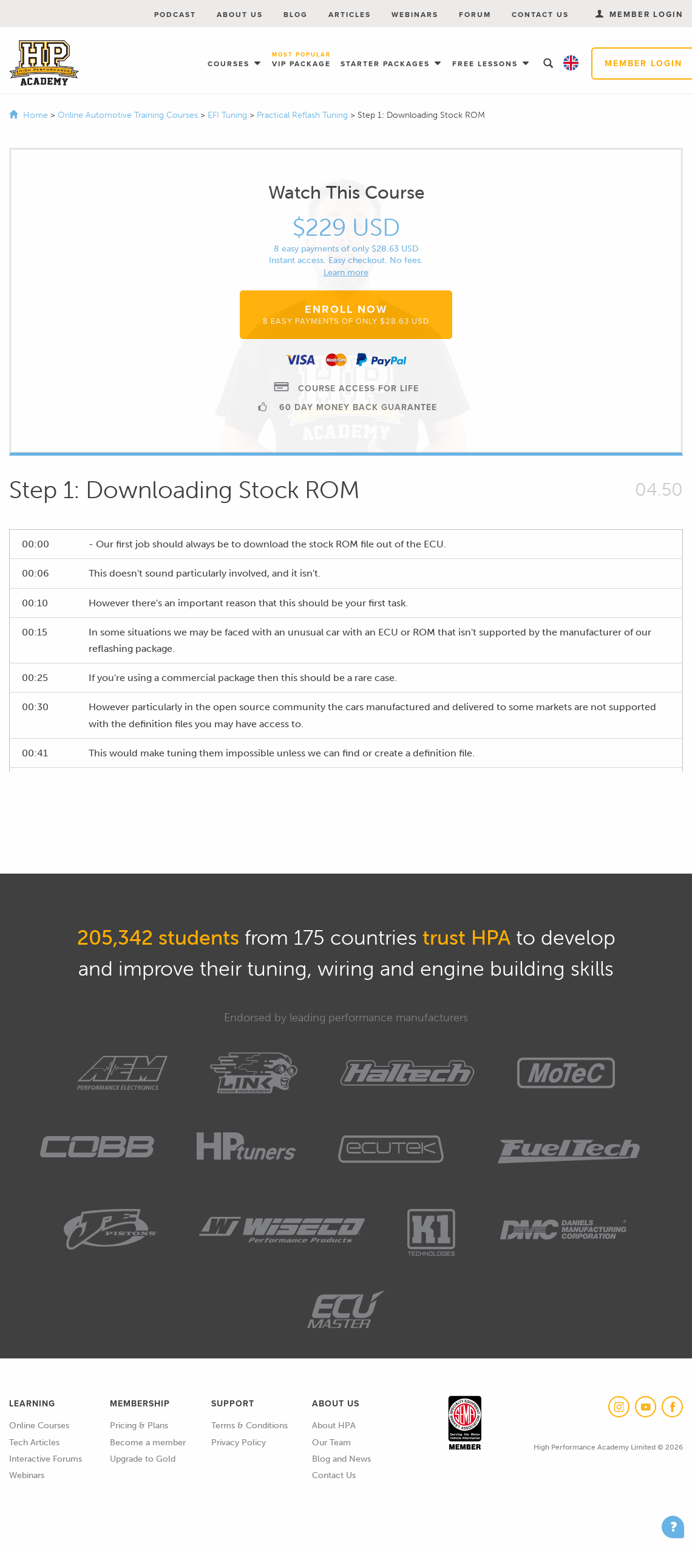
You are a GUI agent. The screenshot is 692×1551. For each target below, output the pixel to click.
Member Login (639, 14)
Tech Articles (34, 1442)
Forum (475, 14)
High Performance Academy (44, 63)
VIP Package (301, 60)
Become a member (148, 1442)
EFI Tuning (228, 115)
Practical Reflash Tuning (303, 115)
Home (35, 115)
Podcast (175, 14)
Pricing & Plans (139, 1425)
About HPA (334, 1425)
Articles (349, 14)
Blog (295, 14)
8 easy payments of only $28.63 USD (346, 249)
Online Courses (39, 1425)
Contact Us (540, 14)
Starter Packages (387, 63)
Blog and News (341, 1459)
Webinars (415, 14)
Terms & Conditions (249, 1425)
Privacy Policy (238, 1442)
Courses (230, 63)
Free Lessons (486, 63)
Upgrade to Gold (142, 1459)
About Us (240, 14)
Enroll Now (346, 314)
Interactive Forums (45, 1459)
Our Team (331, 1442)
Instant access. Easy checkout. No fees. (346, 260)
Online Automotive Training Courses (129, 115)
